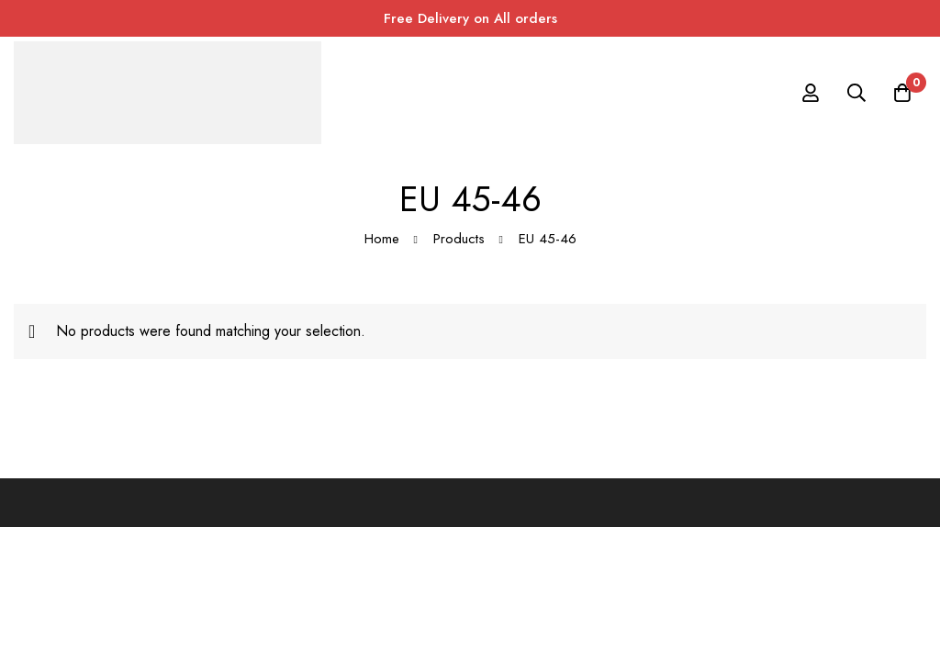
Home (381, 239)
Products (459, 239)
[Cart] (902, 93)
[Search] (856, 93)
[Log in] (811, 93)
